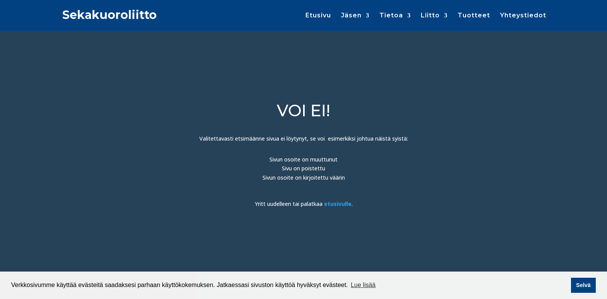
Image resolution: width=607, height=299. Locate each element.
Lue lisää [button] (363, 285)
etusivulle (338, 203)
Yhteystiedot (523, 16)
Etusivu (318, 16)
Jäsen (351, 16)
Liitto (430, 16)
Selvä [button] (583, 285)
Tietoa (391, 16)
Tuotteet (474, 16)
